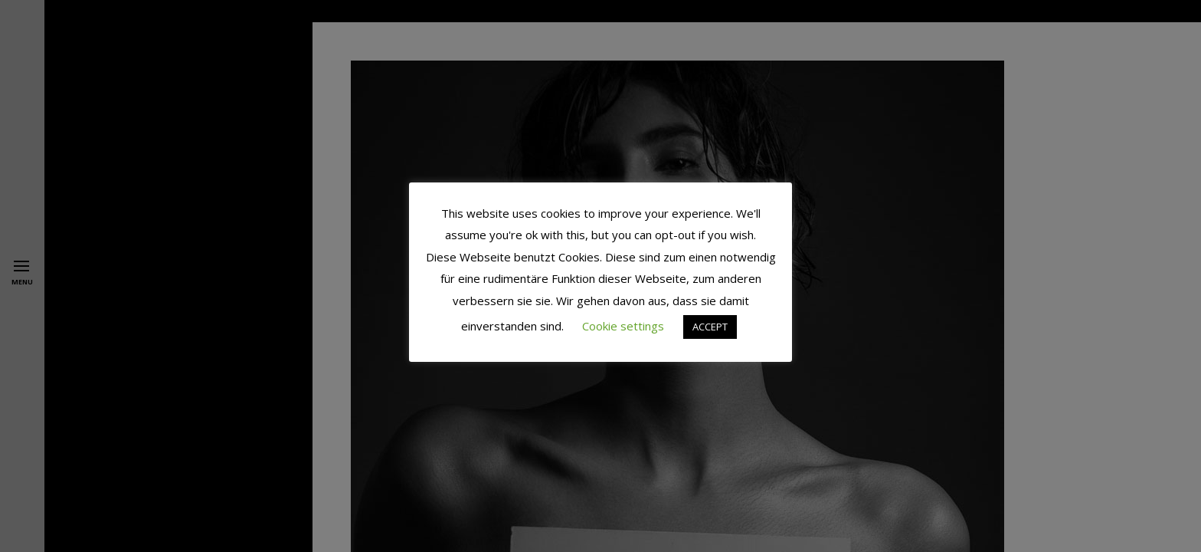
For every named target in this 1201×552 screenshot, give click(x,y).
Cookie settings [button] (623, 326)
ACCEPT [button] (710, 327)
